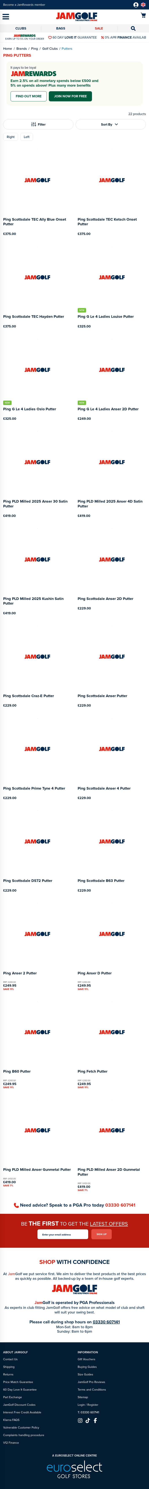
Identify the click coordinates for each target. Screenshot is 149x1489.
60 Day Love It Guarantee (20, 1389)
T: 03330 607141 (88, 1412)
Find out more (28, 96)
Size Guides (85, 1374)
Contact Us (10, 1359)
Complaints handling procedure (23, 1435)
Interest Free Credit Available (22, 1412)
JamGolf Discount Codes (19, 1405)
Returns (8, 1374)
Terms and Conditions (92, 1389)
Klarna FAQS (11, 1420)
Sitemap (83, 1397)
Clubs (20, 28)
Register (92, 1405)
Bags (60, 28)
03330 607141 (120, 1205)
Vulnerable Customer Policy (21, 1427)
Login (81, 1405)
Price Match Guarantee (18, 1382)
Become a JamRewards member (24, 5)
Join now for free (70, 96)
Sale (99, 28)
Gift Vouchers (86, 1359)
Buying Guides (87, 1367)
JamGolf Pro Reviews (91, 1382)
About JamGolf (15, 1352)
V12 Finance (11, 1443)
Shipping (9, 1367)
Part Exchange (12, 1397)
